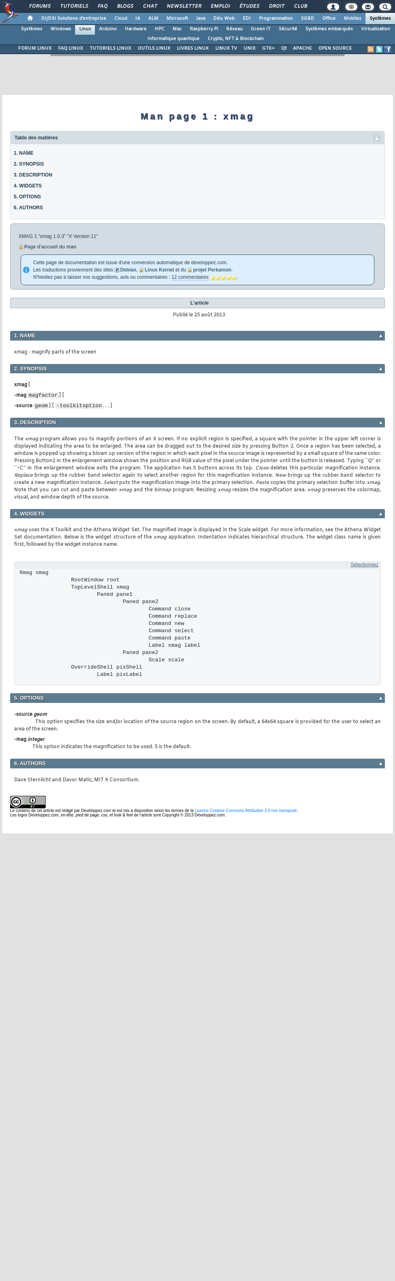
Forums (39, 6)
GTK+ (268, 48)
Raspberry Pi (204, 29)
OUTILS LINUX (154, 48)
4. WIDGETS (28, 186)
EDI (247, 18)
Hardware (136, 29)
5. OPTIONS (27, 197)
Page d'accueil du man (50, 247)
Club (300, 6)
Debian (128, 270)
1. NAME (24, 153)
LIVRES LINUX (193, 48)
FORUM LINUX (35, 48)
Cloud (120, 18)
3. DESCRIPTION (33, 175)
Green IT (261, 29)
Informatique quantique (173, 39)
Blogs (125, 6)
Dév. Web (224, 18)
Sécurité (288, 29)
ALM (153, 18)
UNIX (250, 48)
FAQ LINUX (70, 48)
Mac (177, 29)
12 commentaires (189, 277)
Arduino (108, 29)
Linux (85, 29)
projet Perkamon (212, 270)
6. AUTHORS (28, 207)
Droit (276, 6)
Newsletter (184, 6)
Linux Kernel (159, 270)
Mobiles (352, 18)
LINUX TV (226, 48)
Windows (60, 29)
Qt (283, 48)
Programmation (276, 18)
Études (249, 6)
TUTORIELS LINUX (110, 48)
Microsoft (177, 18)
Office (329, 18)
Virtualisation (375, 29)
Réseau (234, 29)
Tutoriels (73, 6)
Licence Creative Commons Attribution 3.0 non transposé (246, 810)
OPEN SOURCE (335, 48)
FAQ (102, 6)
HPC (159, 29)
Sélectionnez (364, 565)
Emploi (220, 6)
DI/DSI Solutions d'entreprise (73, 18)
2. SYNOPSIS (29, 164)
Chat (150, 6)
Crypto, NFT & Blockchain (236, 39)
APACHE (302, 48)
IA (137, 18)
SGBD (307, 18)
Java (200, 18)
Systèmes (380, 18)
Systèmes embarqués (329, 29)
